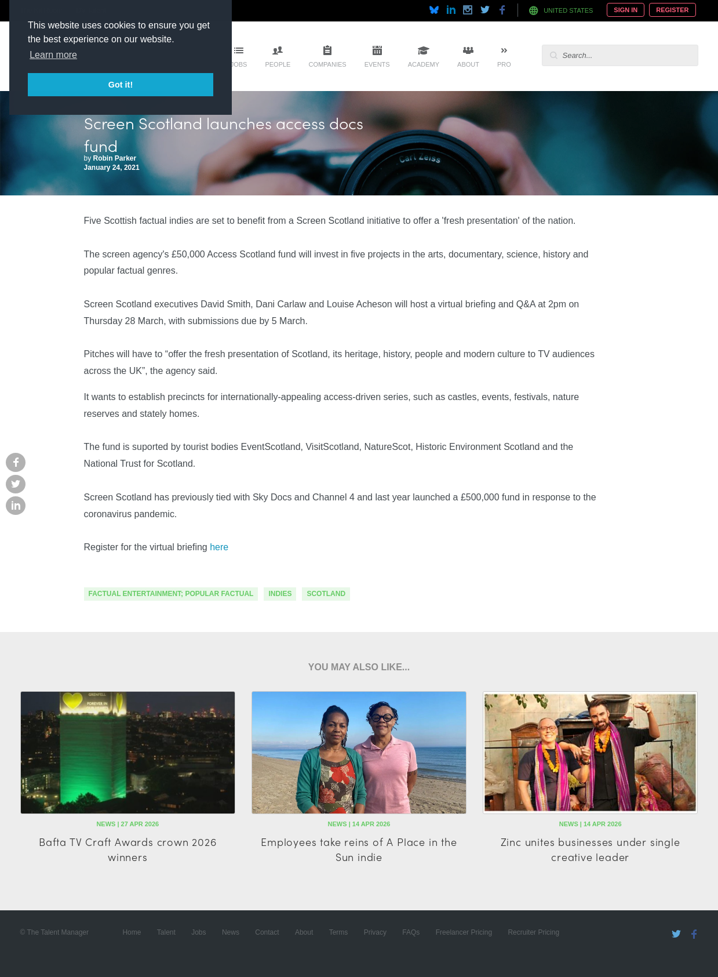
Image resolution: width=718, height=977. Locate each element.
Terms (338, 932)
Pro (504, 64)
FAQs (411, 932)
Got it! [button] (120, 84)
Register (672, 9)
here (219, 547)
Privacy (375, 932)
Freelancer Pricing (464, 932)
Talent (166, 932)
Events (377, 64)
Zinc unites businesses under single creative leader (590, 848)
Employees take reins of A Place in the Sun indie (359, 848)
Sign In (625, 9)
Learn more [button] (53, 55)
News (230, 932)
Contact (267, 932)
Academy (423, 64)
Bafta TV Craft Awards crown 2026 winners (128, 848)
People (277, 64)
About (468, 64)
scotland (326, 594)
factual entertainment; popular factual (171, 594)
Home (131, 932)
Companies (327, 64)
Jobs (239, 64)
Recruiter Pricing (533, 932)
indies (279, 594)
